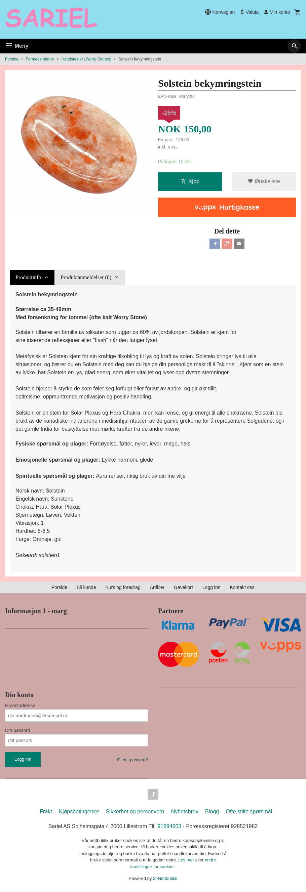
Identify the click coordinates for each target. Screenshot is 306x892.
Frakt (46, 811)
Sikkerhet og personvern (135, 811)
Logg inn (211, 587)
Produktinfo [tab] (28, 277)
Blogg (212, 811)
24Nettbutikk (165, 878)
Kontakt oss (242, 587)
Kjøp (190, 181)
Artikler (157, 587)
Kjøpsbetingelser (79, 811)
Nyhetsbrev (184, 811)
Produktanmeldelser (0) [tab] (86, 277)
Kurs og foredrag (122, 587)
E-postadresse (20, 705)
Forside (11, 59)
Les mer (186, 859)
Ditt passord (17, 730)
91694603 (169, 826)
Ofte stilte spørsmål (249, 811)
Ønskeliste (264, 181)
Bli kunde (86, 587)
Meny (16, 46)
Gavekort (183, 587)
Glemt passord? (132, 759)
